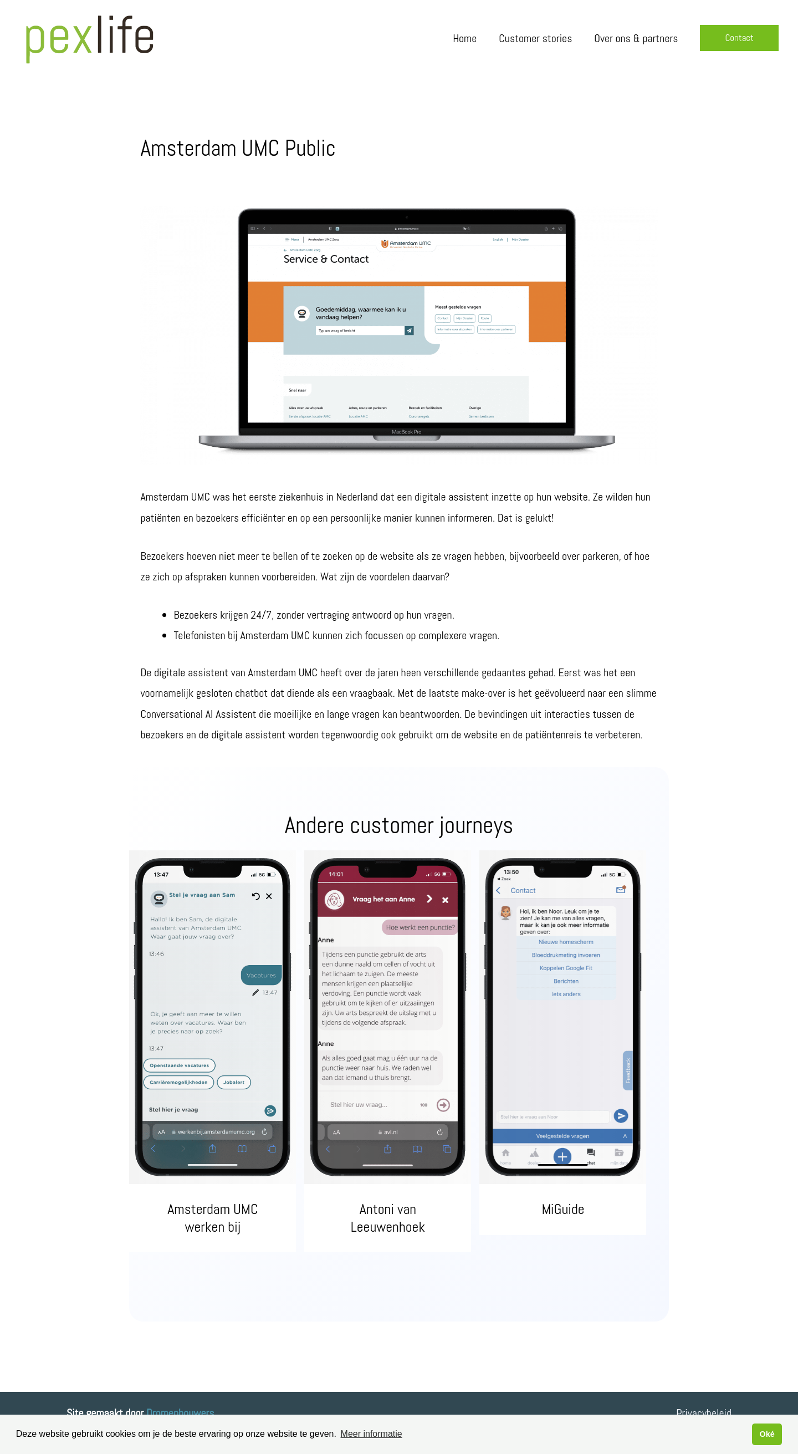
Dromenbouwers (180, 1413)
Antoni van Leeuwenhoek (388, 1218)
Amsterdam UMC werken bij (212, 1218)
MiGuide (563, 1209)
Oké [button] (766, 1434)
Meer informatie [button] (371, 1433)
